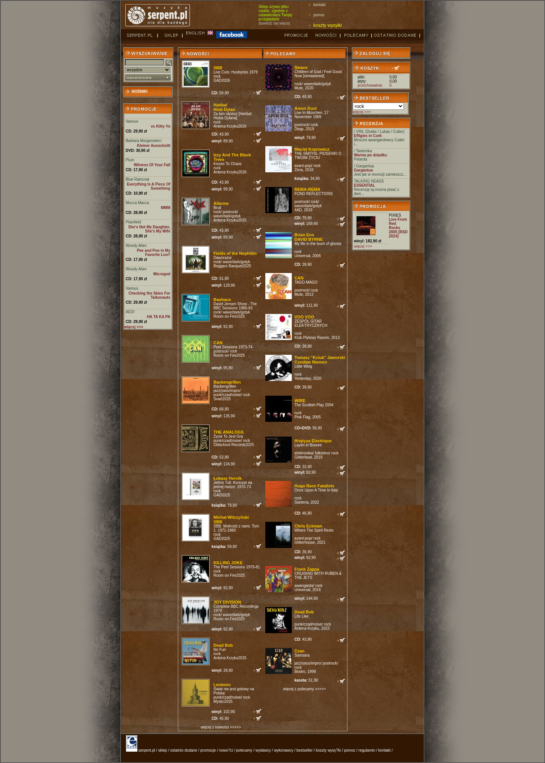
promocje (208, 750)
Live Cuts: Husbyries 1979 (235, 72)
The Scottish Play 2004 (313, 405)
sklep (162, 750)
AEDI (130, 312)
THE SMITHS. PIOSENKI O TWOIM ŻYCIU (317, 155)
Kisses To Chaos (227, 164)
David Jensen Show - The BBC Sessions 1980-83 (235, 306)
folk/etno (322, 453)
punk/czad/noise (227, 395)
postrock (230, 212)
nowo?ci (226, 750)
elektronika (303, 453)
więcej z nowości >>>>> (221, 727)
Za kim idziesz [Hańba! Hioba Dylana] (232, 116)
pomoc (319, 15)
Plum (130, 160)
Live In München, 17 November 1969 (311, 115)
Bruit (217, 208)
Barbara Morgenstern (144, 141)
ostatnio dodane (183, 750)
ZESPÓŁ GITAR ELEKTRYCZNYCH (310, 323)
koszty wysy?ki (328, 750)
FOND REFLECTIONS (313, 194)
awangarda (303, 586)
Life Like (301, 616)
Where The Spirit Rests (313, 530)
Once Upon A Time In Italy (316, 490)
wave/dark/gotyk (227, 216)
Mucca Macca (137, 203)
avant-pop (302, 166)
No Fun (219, 650)
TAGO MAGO (306, 282)
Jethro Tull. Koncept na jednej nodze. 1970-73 (232, 485)
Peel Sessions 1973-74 (232, 347)
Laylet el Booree (308, 445)
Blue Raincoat (137, 179)
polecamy (244, 750)
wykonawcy (283, 750)
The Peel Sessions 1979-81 (236, 567)
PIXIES (395, 215)
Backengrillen (224, 386)
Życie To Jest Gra (228, 436)
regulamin (366, 750)
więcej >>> (362, 112)
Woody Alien (136, 245)
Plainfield (133, 222)
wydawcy (263, 750)
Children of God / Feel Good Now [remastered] (318, 74)
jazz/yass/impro (226, 391)
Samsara (302, 655)
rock (217, 76)
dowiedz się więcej (274, 23)
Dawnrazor (222, 258)
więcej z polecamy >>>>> (304, 689)
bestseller (304, 750)
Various (132, 121)
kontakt (319, 5)
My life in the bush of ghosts (317, 244)
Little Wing (303, 366)
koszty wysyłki (327, 25)
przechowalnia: (370, 85)
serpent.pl (147, 750)
